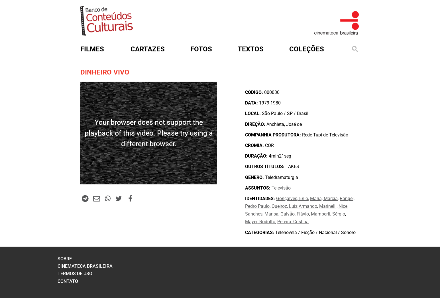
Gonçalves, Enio (292, 198)
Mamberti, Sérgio (328, 214)
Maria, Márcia (324, 198)
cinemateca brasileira (85, 266)
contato (68, 281)
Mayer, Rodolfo (260, 221)
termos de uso (75, 273)
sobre (65, 258)
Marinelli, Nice (333, 206)
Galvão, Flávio (294, 214)
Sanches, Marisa (261, 214)
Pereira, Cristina (293, 221)
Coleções (306, 49)
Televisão (281, 188)
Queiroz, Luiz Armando (294, 206)
